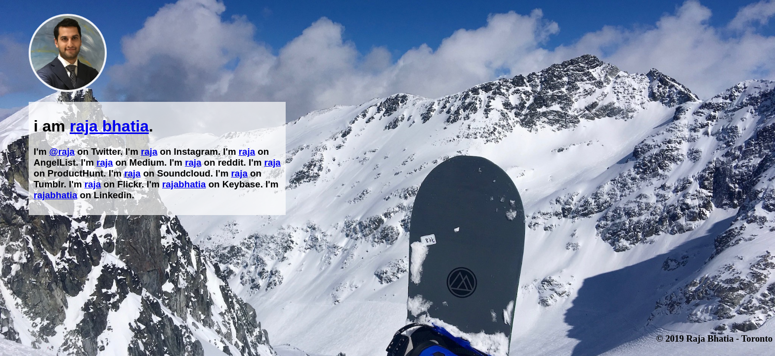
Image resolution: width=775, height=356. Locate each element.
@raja (62, 151)
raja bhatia (109, 126)
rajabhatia (184, 184)
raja (149, 151)
